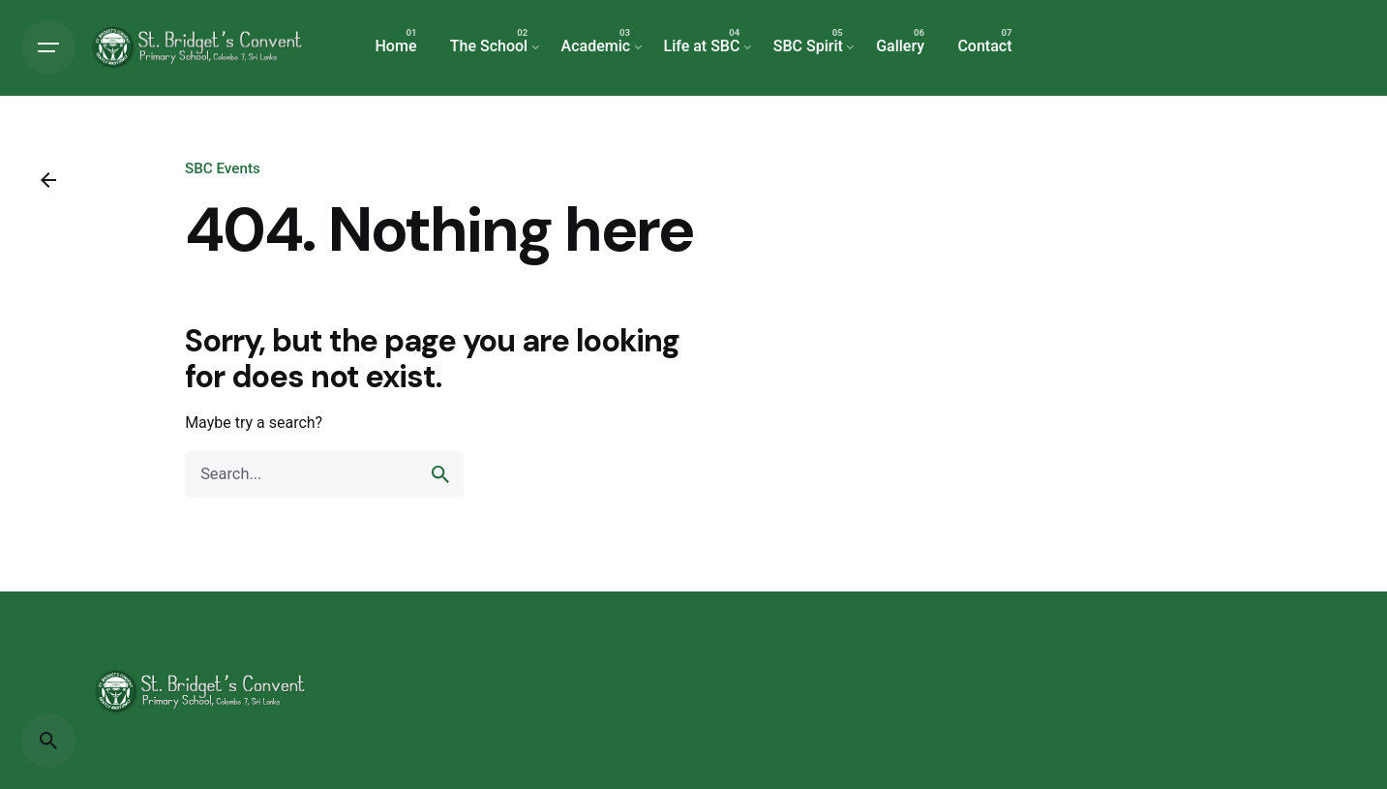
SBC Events (222, 168)
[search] (440, 474)
